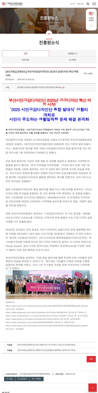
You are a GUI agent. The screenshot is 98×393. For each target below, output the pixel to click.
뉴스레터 (72, 60)
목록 (91, 359)
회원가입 (80, 4)
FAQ (9, 379)
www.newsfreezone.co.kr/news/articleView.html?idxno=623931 (39, 315)
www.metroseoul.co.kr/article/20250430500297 (33, 322)
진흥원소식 (72, 53)
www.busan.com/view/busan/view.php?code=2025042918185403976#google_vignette (50, 305)
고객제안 (36, 379)
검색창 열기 (87, 4)
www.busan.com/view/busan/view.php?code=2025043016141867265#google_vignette (50, 325)
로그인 (72, 4)
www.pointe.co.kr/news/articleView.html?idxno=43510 (35, 319)
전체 (25, 53)
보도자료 (25, 60)
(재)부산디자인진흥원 (12, 3)
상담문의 (22, 379)
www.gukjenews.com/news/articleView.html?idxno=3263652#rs (39, 312)
